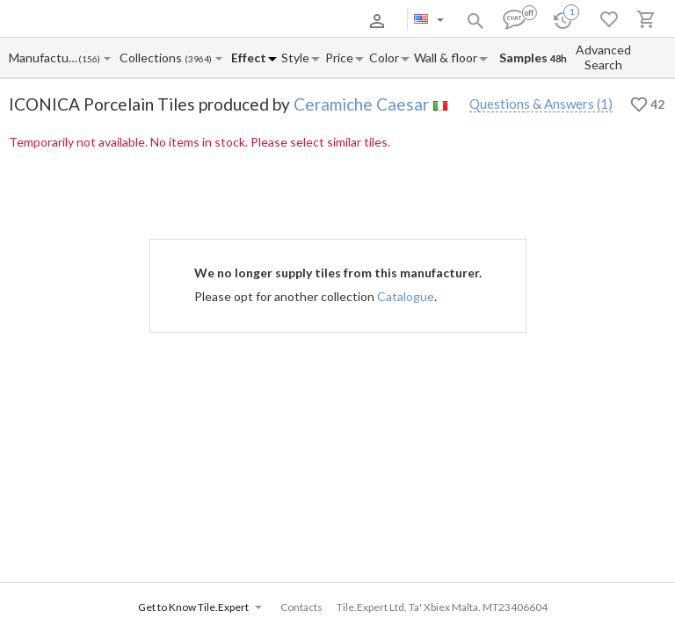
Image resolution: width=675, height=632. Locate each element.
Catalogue (405, 296)
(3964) (198, 59)
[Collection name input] (152, 57)
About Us (96, 20)
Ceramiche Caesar (361, 104)
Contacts (259, 20)
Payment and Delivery (178, 20)
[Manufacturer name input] (43, 57)
